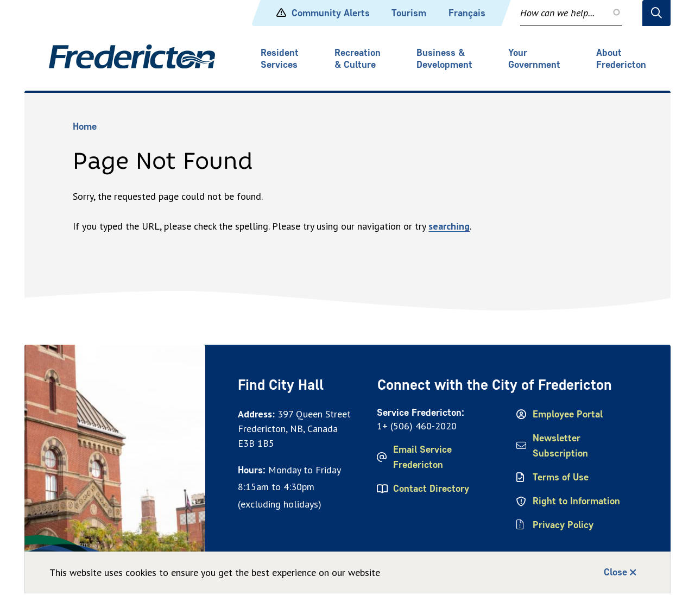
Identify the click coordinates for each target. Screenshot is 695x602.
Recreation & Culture (357, 59)
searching (449, 226)
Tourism (408, 13)
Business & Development (444, 59)
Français (466, 13)
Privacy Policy (563, 525)
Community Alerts (323, 13)
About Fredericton (621, 59)
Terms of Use (561, 477)
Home (85, 126)
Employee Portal (568, 414)
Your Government (534, 59)
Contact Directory (431, 489)
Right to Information (576, 501)
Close (615, 572)
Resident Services (280, 59)
